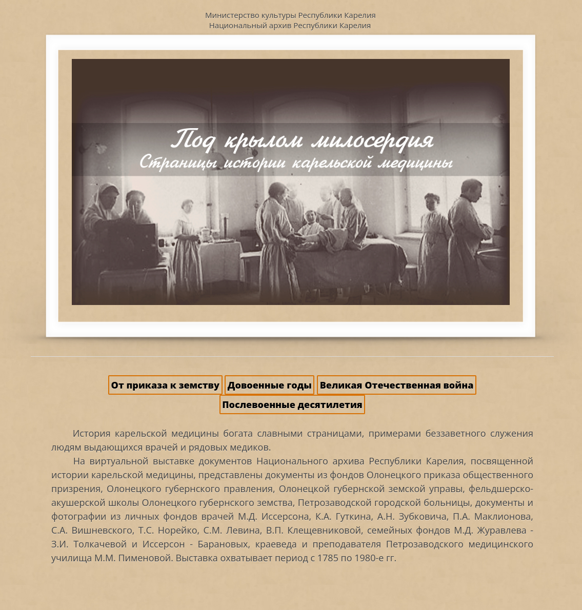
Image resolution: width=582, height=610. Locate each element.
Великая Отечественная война (397, 385)
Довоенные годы (270, 385)
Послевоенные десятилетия (292, 404)
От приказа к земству (165, 385)
